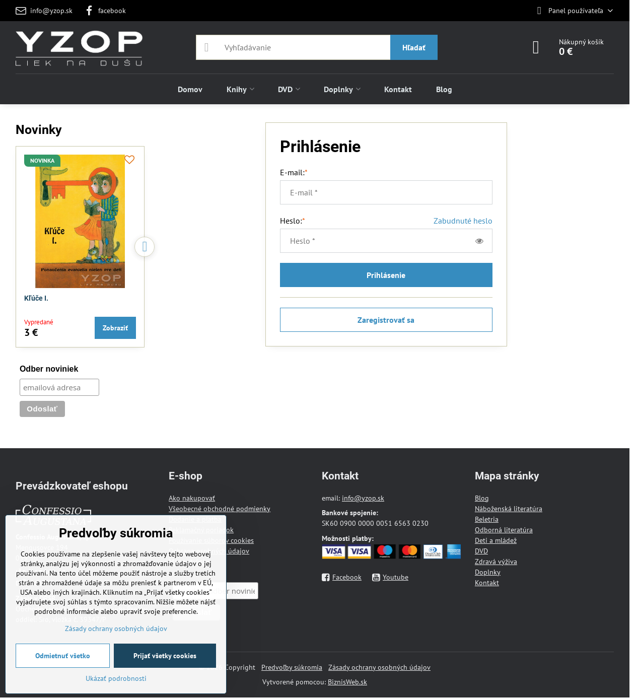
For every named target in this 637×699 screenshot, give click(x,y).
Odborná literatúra (504, 529)
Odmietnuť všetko (62, 655)
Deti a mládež (496, 540)
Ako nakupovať (192, 498)
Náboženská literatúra (508, 508)
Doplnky (488, 572)
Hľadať (414, 47)
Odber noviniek (49, 369)
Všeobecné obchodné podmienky (219, 508)
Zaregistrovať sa (386, 320)
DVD (481, 550)
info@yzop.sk (363, 498)
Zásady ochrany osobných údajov (379, 667)
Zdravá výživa (496, 561)
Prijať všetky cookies (164, 655)
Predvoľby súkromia (291, 667)
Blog (482, 498)
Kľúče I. (36, 298)
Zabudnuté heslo (463, 221)
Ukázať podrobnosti (116, 678)
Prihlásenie (386, 275)
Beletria (487, 519)
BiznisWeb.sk (347, 681)
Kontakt (487, 582)
